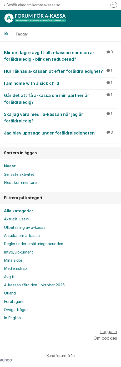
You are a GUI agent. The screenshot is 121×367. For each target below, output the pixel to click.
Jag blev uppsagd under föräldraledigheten (60, 133)
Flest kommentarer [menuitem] (21, 182)
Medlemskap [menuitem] (15, 268)
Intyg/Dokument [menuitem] (18, 252)
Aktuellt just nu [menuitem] (17, 219)
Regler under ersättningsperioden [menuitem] (33, 243)
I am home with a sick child (60, 83)
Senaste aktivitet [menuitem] (19, 174)
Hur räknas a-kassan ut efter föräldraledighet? (60, 71)
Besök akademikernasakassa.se (32, 5)
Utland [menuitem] (10, 293)
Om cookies (105, 338)
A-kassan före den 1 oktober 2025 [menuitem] (34, 285)
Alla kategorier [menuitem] (18, 211)
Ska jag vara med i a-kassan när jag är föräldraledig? (60, 117)
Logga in (108, 331)
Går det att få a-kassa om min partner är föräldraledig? (60, 98)
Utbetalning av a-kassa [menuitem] (25, 227)
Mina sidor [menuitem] (13, 260)
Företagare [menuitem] (13, 301)
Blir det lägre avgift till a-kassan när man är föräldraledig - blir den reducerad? (60, 55)
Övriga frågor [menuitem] (16, 309)
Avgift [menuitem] (9, 277)
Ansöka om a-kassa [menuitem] (22, 235)
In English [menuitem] (12, 318)
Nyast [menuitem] (10, 166)
